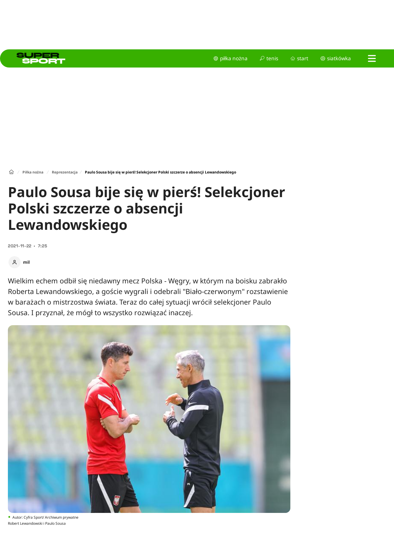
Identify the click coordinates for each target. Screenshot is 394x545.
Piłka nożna (32, 172)
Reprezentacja (65, 172)
